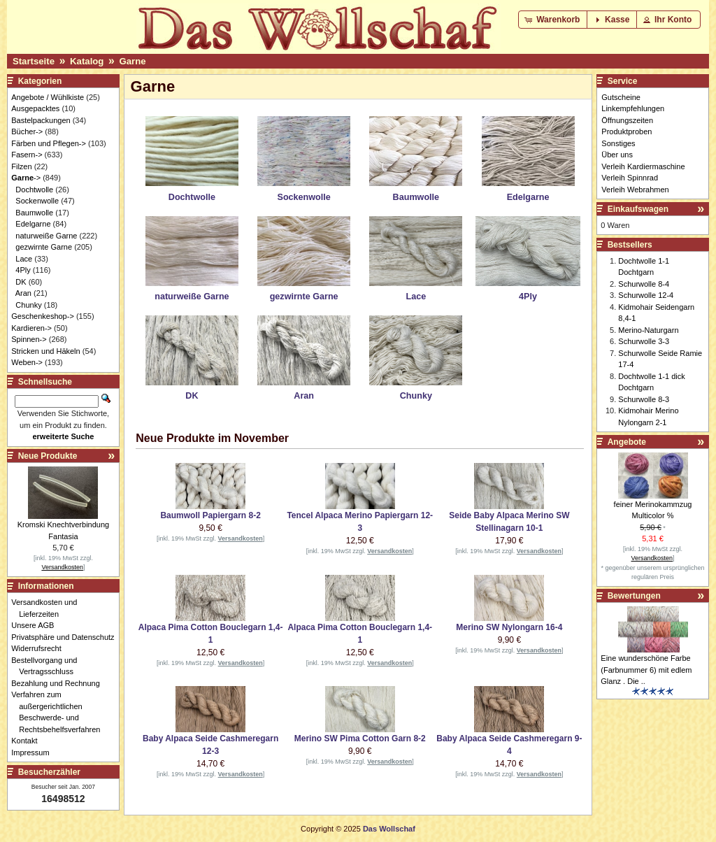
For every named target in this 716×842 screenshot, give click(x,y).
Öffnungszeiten (627, 120)
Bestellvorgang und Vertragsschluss (48, 666)
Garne (132, 61)
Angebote (627, 442)
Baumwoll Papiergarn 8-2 (210, 515)
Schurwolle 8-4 (643, 284)
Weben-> (27, 362)
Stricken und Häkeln (45, 351)
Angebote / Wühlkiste (47, 97)
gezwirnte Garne (43, 247)
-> (26, 177)
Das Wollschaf (389, 829)
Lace (23, 259)
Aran (23, 293)
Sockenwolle (37, 201)
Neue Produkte (48, 456)
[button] (553, 19)
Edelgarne (32, 224)
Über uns (617, 154)
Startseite (34, 61)
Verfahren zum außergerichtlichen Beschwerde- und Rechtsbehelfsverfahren (59, 712)
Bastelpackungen (40, 120)
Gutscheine (620, 97)
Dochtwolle (34, 189)
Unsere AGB (36, 625)
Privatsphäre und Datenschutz (66, 637)
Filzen (21, 166)
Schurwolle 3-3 (643, 341)
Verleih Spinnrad (629, 177)
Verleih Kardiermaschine (643, 166)
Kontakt (28, 740)
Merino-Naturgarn (648, 330)
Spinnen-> (28, 339)
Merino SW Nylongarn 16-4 (509, 627)
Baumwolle (34, 212)
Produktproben (626, 131)
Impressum (34, 752)
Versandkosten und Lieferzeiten (48, 608)
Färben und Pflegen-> (48, 143)
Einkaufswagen (638, 209)
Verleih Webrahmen (634, 189)
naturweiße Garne (46, 235)
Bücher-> (27, 131)
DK (20, 282)
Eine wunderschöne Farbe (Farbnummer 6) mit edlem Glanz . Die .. (646, 669)
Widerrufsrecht (40, 648)
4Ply (22, 270)
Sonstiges (618, 143)
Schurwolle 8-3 (643, 399)
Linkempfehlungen (632, 108)
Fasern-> (26, 154)
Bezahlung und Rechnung (59, 683)
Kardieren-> (31, 328)
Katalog (86, 61)
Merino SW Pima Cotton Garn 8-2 (360, 738)
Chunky (28, 305)
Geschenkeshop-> (42, 316)
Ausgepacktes (35, 108)
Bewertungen (634, 596)
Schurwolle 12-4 (645, 295)
